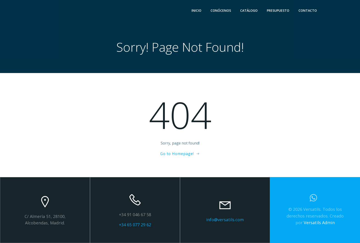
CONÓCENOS (221, 10)
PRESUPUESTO (278, 10)
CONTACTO (307, 10)
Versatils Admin (319, 222)
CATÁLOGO (249, 10)
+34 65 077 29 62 (135, 224)
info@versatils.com (225, 219)
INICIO (196, 10)
